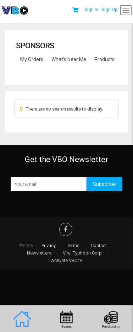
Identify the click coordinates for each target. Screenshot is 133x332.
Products (104, 59)
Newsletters (39, 253)
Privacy (48, 245)
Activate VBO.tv (66, 260)
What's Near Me (68, 59)
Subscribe (104, 184)
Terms (73, 245)
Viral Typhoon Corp (82, 253)
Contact (99, 245)
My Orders (31, 59)
